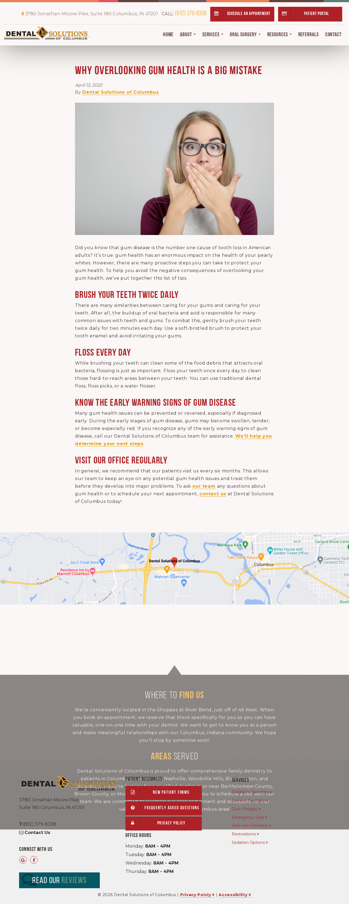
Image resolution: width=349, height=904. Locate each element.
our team (203, 486)
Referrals (308, 35)
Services (212, 35)
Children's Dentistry (250, 792)
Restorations (244, 834)
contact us (212, 493)
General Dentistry (248, 800)
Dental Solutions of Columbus (120, 92)
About (187, 35)
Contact (333, 35)
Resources (279, 35)
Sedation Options (248, 842)
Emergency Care (248, 817)
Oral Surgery (245, 35)
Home (168, 35)
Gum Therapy (244, 809)
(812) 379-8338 (184, 13)
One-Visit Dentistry (250, 825)
